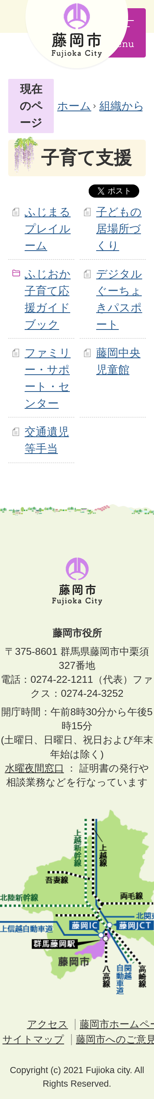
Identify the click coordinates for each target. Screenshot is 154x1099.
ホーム (74, 105)
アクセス (47, 1024)
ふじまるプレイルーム (48, 228)
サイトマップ (33, 1039)
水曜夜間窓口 (34, 768)
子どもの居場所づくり (119, 228)
